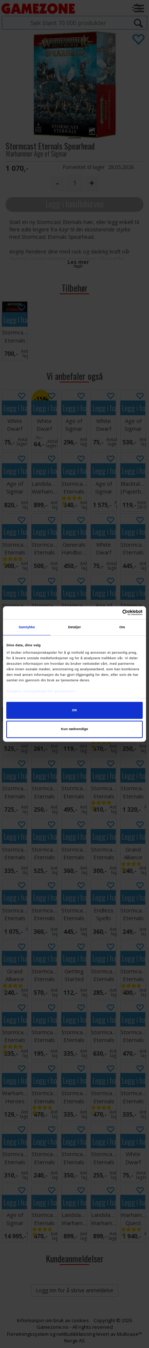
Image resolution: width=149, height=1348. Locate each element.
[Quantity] (74, 183)
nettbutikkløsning (75, 1334)
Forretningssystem (28, 1334)
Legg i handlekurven (74, 203)
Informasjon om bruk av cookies (53, 1320)
